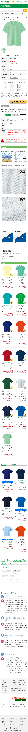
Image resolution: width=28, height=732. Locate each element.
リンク (11, 722)
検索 (25, 10)
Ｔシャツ (24, 13)
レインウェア (5, 573)
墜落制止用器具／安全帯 (16, 583)
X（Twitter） (12, 724)
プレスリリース (21, 725)
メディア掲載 (21, 724)
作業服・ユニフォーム (15, 13)
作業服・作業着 (16, 570)
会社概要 (20, 719)
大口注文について (5, 725)
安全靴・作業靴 (6, 570)
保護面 (12, 576)
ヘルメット (14, 573)
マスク (15, 579)
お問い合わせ (4, 722)
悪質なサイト (4, 724)
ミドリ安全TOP (6, 13)
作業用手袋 (5, 583)
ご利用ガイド (4, 718)
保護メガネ (5, 576)
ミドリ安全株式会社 (22, 718)
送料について (12, 718)
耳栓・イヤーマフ (6, 579)
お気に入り (8, 114)
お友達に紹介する (15, 114)
